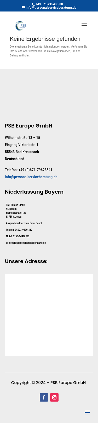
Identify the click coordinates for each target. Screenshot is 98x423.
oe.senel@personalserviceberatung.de (26, 242)
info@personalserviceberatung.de (31, 177)
